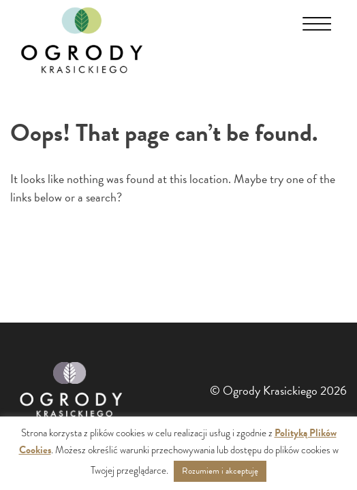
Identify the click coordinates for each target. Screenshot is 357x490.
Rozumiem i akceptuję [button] (220, 471)
